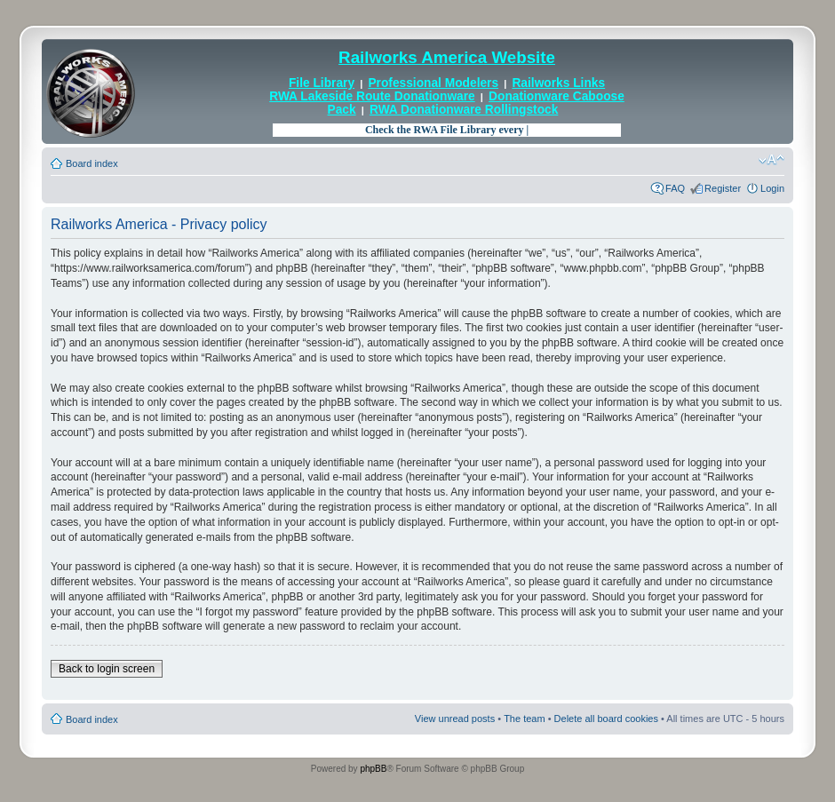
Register (722, 188)
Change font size (771, 160)
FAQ (675, 188)
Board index (92, 163)
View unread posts (455, 718)
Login (772, 188)
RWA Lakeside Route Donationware (372, 96)
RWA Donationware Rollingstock (464, 109)
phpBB (373, 769)
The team (524, 718)
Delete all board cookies (606, 718)
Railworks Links (558, 83)
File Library (321, 83)
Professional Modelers (433, 83)
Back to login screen (107, 669)
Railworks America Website (446, 57)
